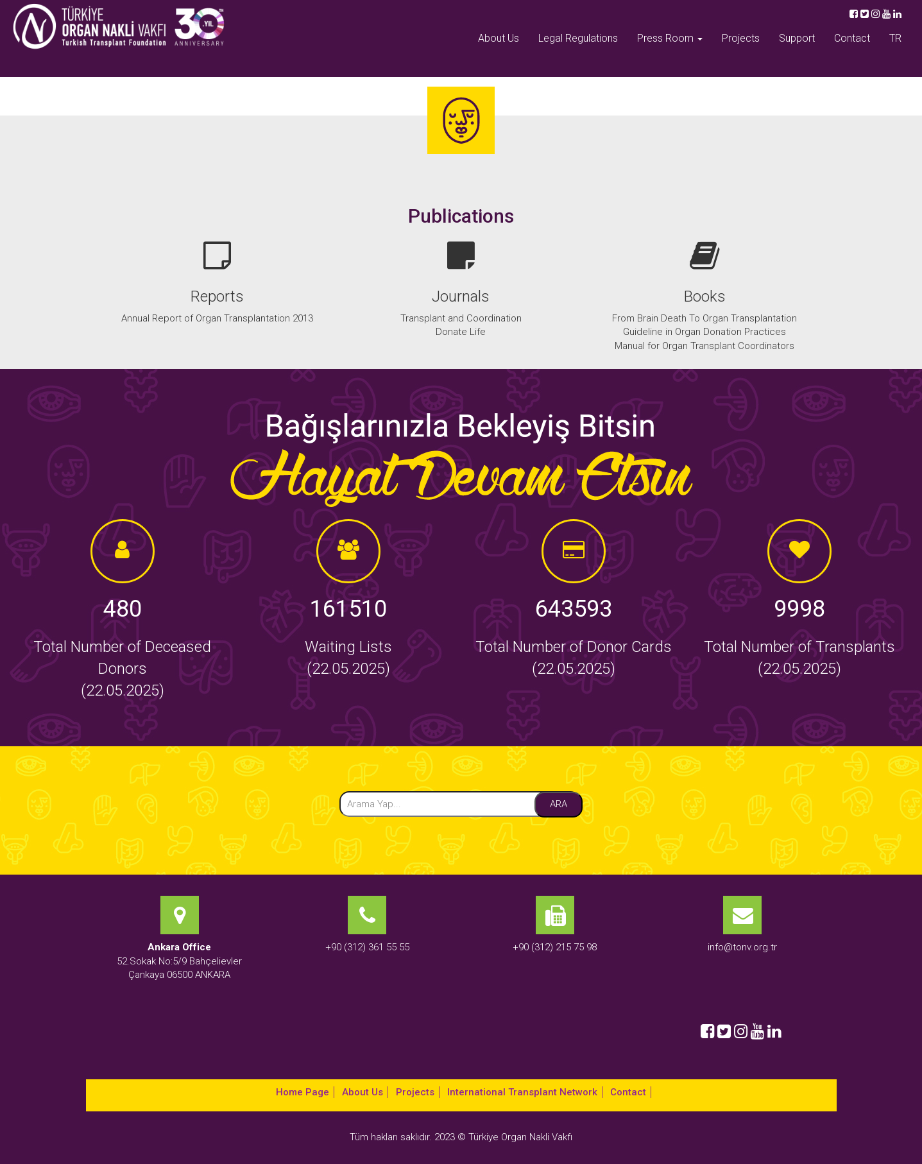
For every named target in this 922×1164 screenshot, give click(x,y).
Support (797, 38)
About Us (498, 38)
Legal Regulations (578, 38)
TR (895, 38)
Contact (852, 38)
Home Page (302, 1092)
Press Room (670, 38)
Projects (741, 38)
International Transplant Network (522, 1092)
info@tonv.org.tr (742, 947)
